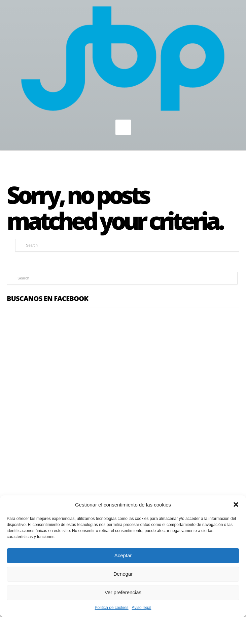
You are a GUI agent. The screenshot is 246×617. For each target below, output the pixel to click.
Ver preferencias (123, 592)
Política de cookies (112, 607)
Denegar (123, 574)
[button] (236, 504)
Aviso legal (141, 607)
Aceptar (123, 555)
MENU (123, 127)
